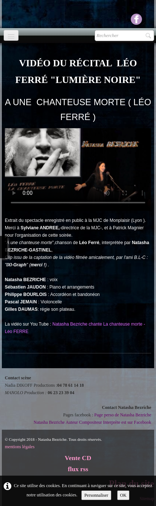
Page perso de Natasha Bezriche (122, 414)
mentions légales (19, 446)
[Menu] (11, 35)
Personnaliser (96, 495)
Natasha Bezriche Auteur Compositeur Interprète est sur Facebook (92, 422)
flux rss (78, 469)
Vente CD (78, 458)
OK (123, 495)
